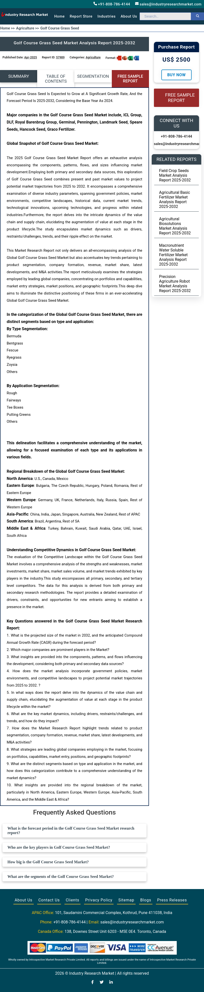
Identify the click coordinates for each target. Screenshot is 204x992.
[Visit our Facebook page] (92, 983)
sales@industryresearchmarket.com (168, 4)
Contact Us (49, 900)
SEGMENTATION (93, 76)
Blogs (145, 900)
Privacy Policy (99, 900)
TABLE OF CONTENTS (56, 79)
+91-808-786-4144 (111, 4)
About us (129, 16)
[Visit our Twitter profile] (101, 983)
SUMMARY (18, 76)
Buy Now (176, 75)
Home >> (7, 28)
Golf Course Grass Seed (59, 28)
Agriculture (93, 57)
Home (59, 16)
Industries (106, 16)
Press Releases (172, 900)
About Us (23, 900)
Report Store (81, 16)
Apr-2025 (30, 57)
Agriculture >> (27, 28)
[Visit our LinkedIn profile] (111, 983)
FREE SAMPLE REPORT (130, 78)
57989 (60, 57)
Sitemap (126, 900)
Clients (72, 900)
